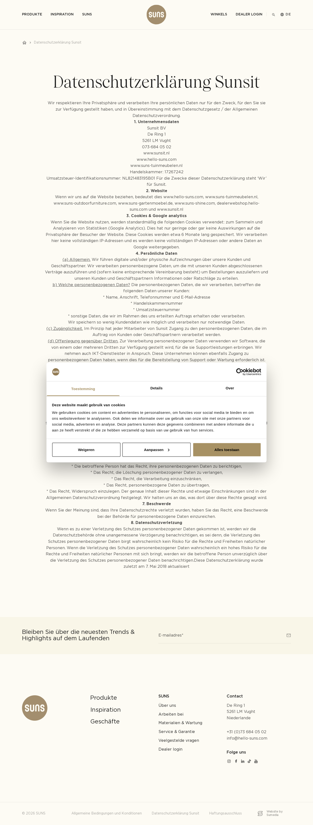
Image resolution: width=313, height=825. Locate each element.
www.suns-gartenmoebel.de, (146, 203)
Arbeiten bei (170, 714)
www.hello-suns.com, (183, 197)
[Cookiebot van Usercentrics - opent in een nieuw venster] (239, 371)
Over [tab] (230, 388)
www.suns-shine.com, (195, 203)
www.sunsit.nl (156, 153)
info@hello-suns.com (247, 738)
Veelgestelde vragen (178, 741)
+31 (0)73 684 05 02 (246, 732)
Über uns (167, 706)
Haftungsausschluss (225, 813)
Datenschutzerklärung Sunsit (175, 813)
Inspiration (105, 710)
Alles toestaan (226, 449)
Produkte (103, 698)
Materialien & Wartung (180, 723)
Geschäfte (105, 721)
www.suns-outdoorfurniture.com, (85, 203)
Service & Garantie (176, 732)
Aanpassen (156, 449)
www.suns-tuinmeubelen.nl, (231, 197)
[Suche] (274, 15)
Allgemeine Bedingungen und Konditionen (106, 813)
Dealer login (249, 14)
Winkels (219, 14)
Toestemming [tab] (83, 389)
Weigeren (86, 449)
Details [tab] (156, 388)
